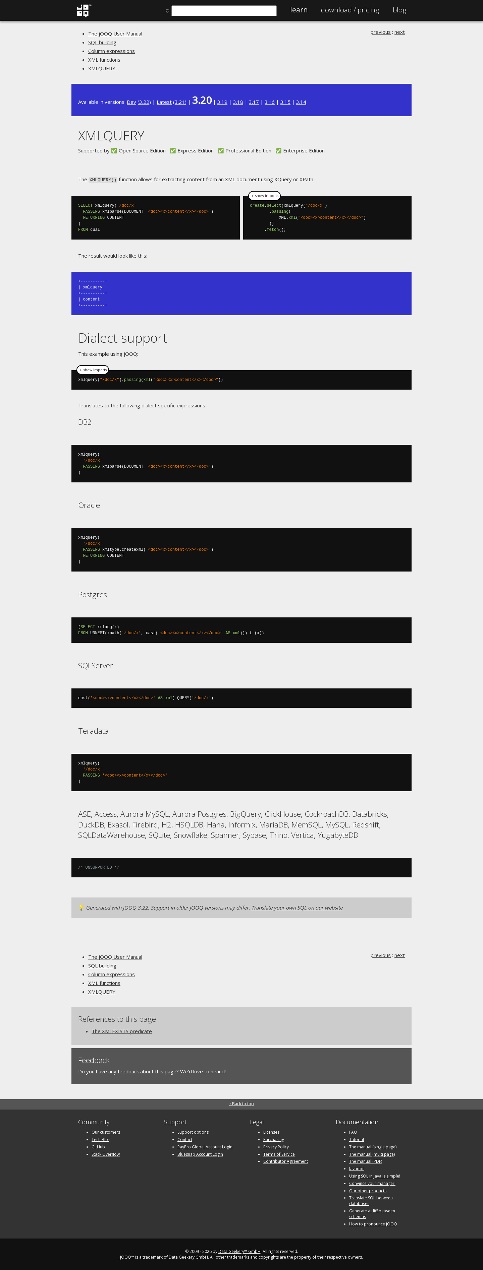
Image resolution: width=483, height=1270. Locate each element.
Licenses (271, 1131)
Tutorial (356, 1139)
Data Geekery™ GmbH (239, 1251)
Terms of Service (279, 1153)
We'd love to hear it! (203, 1070)
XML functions (104, 59)
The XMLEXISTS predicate (122, 1030)
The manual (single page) (372, 1146)
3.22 (144, 101)
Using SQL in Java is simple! (374, 1175)
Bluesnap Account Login (200, 1153)
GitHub (98, 1146)
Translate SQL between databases (371, 1200)
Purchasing (273, 1139)
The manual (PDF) (365, 1161)
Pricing (350, 9)
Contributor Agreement (285, 1161)
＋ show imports (264, 195)
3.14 (301, 101)
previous (381, 31)
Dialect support (122, 337)
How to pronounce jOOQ (373, 1223)
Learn (299, 9)
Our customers (106, 1131)
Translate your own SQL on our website (296, 907)
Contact (184, 1139)
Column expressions (111, 51)
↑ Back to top (241, 1103)
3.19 (222, 101)
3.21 (180, 101)
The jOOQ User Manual (115, 33)
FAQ (353, 1131)
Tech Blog (101, 1139)
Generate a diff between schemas (372, 1213)
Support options (193, 1131)
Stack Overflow (106, 1153)
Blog (400, 9)
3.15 (285, 101)
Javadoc (356, 1168)
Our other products (367, 1190)
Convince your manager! (372, 1183)
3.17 (254, 101)
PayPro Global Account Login (204, 1146)
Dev (131, 101)
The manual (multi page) (372, 1153)
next (399, 31)
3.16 (270, 101)
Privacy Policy (276, 1146)
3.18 (238, 101)
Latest (164, 101)
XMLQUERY (101, 68)
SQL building (102, 42)
